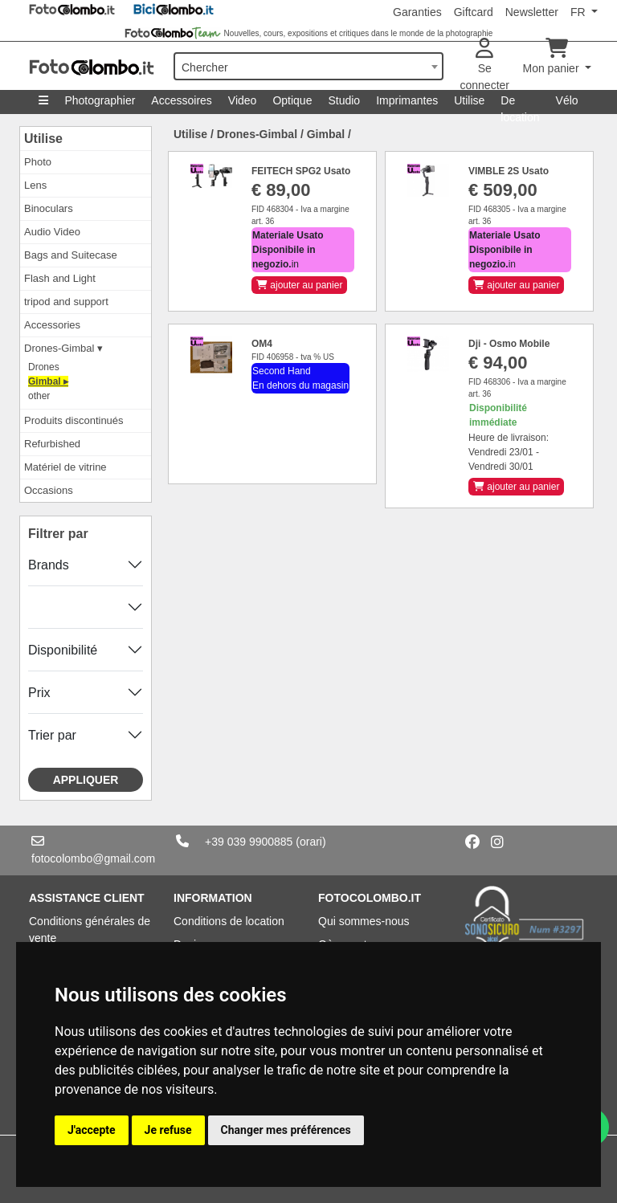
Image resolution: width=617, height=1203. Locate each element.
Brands (48, 565)
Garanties (417, 12)
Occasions (48, 490)
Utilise (469, 100)
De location (520, 104)
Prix (39, 692)
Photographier (99, 100)
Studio (344, 100)
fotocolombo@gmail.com (93, 858)
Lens (35, 185)
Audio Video (52, 232)
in (288, 250)
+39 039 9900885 (248, 841)
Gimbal (326, 134)
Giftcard (473, 12)
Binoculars (48, 208)
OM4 (261, 343)
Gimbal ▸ (48, 381)
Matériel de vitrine (65, 467)
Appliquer (86, 779)
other (39, 396)
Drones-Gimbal (257, 134)
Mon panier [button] (552, 57)
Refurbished (52, 444)
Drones (43, 367)
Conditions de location (229, 921)
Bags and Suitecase (70, 255)
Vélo (567, 100)
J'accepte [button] (91, 1129)
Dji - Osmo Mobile (509, 343)
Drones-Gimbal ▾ (63, 348)
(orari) (310, 841)
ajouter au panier (299, 285)
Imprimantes (407, 100)
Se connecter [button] (484, 65)
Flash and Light (60, 278)
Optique (292, 100)
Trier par (52, 735)
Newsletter (531, 12)
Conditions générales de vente (89, 929)
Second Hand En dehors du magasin (300, 378)
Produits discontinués (74, 420)
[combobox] (308, 66)
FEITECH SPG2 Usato (300, 171)
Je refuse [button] (168, 1129)
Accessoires (181, 100)
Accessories (52, 325)
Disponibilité (62, 650)
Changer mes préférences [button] (286, 1129)
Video (242, 100)
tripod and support (66, 302)
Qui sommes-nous (364, 921)
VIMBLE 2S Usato (508, 171)
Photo (37, 162)
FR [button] (579, 12)
